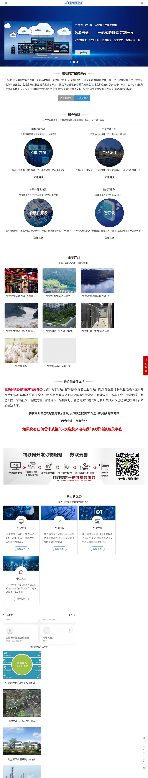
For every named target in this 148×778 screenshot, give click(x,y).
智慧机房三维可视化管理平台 (57, 328)
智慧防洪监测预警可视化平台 (129, 294)
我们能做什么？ (74, 343)
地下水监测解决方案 (32, 625)
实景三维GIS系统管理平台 (54, 539)
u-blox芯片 (28, 597)
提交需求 (82, 98)
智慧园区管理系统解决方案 (19, 574)
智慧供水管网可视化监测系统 (22, 294)
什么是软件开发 (79, 611)
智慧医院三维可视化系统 (20, 328)
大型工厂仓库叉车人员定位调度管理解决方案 (130, 629)
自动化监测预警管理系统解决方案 (96, 549)
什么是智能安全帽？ (111, 531)
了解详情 (82, 52)
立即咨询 (38, 177)
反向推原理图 (127, 639)
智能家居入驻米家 (37, 531)
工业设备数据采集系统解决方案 (130, 549)
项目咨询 (65, 98)
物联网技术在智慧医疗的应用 (94, 539)
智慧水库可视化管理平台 (56, 294)
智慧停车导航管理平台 (128, 328)
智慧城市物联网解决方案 (128, 539)
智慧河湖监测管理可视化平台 (93, 294)
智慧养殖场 (92, 328)
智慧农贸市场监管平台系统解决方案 (23, 539)
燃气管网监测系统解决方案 (54, 549)
